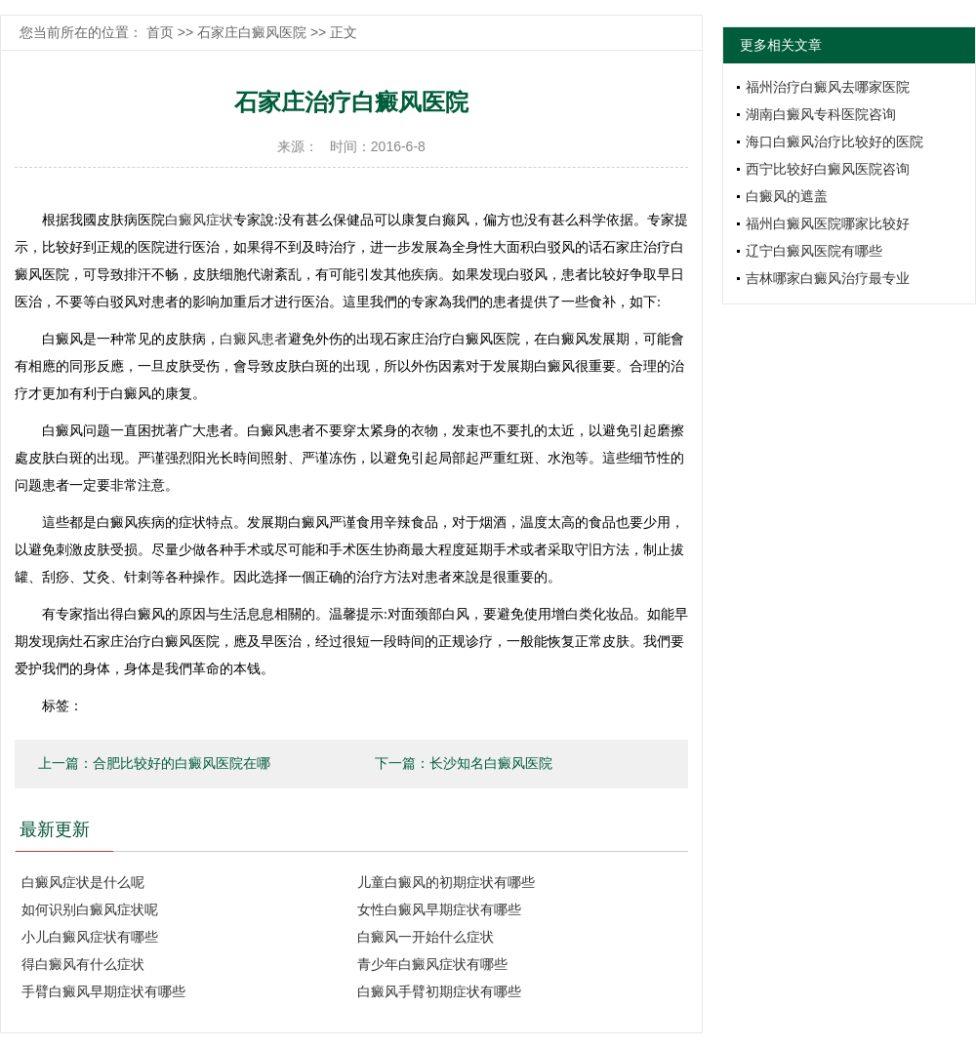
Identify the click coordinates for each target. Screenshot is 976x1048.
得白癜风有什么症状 (82, 964)
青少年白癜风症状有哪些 (432, 964)
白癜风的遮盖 (787, 196)
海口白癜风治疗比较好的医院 (834, 141)
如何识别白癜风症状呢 (89, 909)
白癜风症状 (199, 220)
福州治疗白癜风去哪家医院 (828, 87)
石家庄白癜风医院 (251, 32)
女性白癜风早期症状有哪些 (439, 909)
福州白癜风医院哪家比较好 (828, 223)
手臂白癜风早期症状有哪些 (103, 991)
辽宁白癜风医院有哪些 (814, 251)
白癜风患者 (254, 339)
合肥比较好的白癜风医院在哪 (181, 763)
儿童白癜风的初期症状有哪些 (446, 882)
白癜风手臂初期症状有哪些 (439, 991)
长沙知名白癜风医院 (490, 763)
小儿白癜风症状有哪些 (89, 937)
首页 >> (171, 32)
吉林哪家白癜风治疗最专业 (828, 278)
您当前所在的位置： (83, 32)
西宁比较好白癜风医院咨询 (828, 169)
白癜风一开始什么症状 (425, 937)
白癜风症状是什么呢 (82, 882)
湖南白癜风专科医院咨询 (821, 114)
